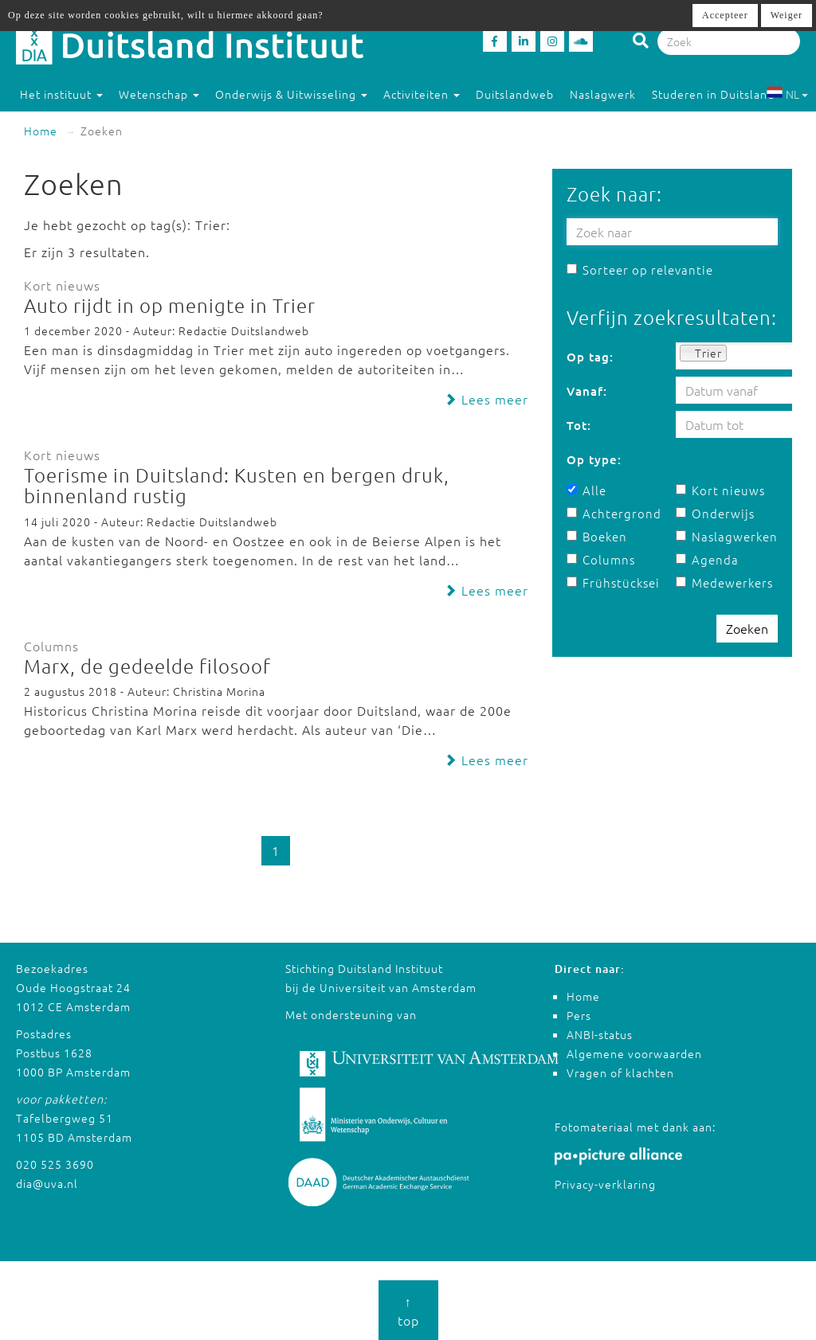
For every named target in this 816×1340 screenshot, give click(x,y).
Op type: (594, 459)
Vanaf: (587, 391)
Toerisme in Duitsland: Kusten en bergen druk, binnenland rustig (236, 485)
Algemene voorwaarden (634, 1053)
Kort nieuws (720, 490)
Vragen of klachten (620, 1072)
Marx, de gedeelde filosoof (147, 666)
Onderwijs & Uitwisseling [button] (291, 94)
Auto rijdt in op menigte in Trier (170, 305)
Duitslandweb (515, 94)
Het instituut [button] (61, 94)
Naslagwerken (727, 536)
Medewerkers (724, 582)
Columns (601, 559)
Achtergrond (614, 513)
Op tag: (590, 357)
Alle (586, 490)
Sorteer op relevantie (640, 269)
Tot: (579, 425)
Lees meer (486, 399)
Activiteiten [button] (421, 94)
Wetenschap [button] (159, 94)
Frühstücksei (613, 582)
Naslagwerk (603, 94)
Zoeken (747, 628)
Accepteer (725, 15)
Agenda (707, 559)
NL (787, 94)
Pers (579, 1015)
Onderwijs (715, 513)
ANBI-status (600, 1034)
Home (40, 131)
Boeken (597, 536)
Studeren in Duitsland (720, 94)
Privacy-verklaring (605, 1184)
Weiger (786, 15)
